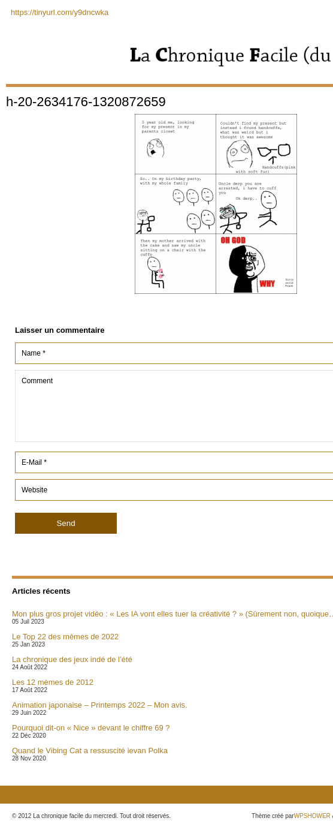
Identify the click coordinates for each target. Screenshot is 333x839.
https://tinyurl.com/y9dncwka (59, 12)
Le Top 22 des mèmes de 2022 (65, 636)
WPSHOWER (312, 816)
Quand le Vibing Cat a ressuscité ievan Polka (90, 750)
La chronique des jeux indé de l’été (72, 659)
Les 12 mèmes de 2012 (52, 682)
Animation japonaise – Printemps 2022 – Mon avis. (99, 704)
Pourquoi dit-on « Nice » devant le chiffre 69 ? (91, 727)
